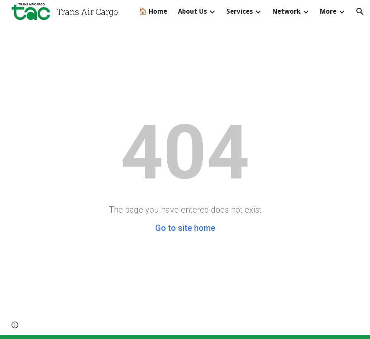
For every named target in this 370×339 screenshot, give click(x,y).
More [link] (328, 11)
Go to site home (185, 228)
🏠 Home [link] (153, 11)
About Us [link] (192, 11)
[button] (360, 12)
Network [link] (286, 11)
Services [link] (239, 11)
